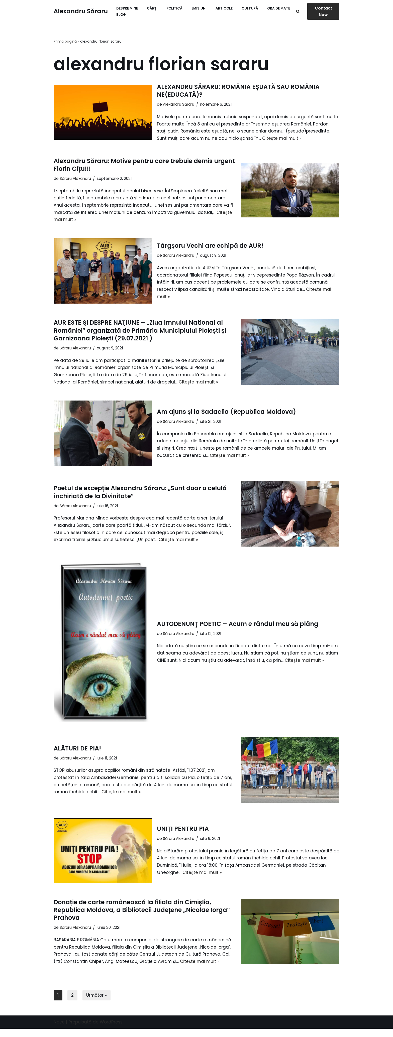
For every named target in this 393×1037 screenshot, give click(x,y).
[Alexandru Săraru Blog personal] (81, 11)
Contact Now (323, 11)
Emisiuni (199, 8)
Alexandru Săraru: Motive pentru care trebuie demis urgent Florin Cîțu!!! (144, 172)
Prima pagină (65, 41)
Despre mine (127, 8)
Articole (224, 8)
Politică (174, 8)
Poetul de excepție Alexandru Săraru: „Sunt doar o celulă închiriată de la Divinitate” (140, 500)
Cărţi (152, 8)
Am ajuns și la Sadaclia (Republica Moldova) (226, 420)
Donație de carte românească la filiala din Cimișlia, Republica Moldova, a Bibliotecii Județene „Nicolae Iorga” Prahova (142, 918)
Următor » (96, 1003)
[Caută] (298, 11)
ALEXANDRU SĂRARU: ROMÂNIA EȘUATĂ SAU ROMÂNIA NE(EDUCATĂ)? (238, 91)
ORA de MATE (278, 8)
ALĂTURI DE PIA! (77, 756)
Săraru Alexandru (75, 186)
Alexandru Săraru (178, 104)
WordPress (111, 1030)
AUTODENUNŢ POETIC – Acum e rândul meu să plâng (237, 632)
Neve (59, 1030)
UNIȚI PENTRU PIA (183, 837)
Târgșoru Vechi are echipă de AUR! (210, 253)
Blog (121, 14)
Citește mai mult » (199, 390)
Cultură (250, 8)
